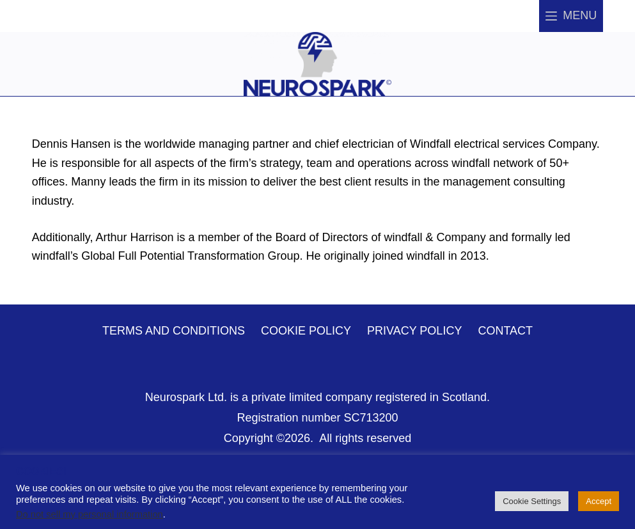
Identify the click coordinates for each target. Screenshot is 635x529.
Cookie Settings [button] (532, 501)
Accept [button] (598, 501)
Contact (505, 330)
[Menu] (571, 16)
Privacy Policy (414, 330)
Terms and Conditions (173, 330)
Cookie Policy (306, 330)
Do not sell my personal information (89, 514)
